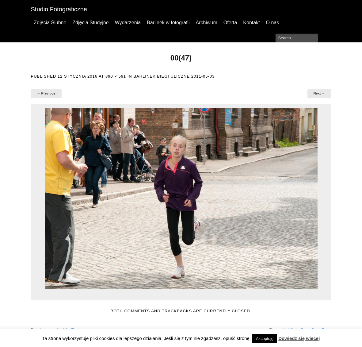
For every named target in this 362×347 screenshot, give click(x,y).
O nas (272, 22)
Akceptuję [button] (264, 338)
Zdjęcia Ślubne (50, 22)
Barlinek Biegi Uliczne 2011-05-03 (174, 76)
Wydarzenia (128, 22)
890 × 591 (115, 76)
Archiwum (206, 22)
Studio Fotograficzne (59, 9)
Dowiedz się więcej (299, 338)
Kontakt (251, 22)
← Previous (46, 93)
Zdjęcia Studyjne (90, 22)
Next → (319, 93)
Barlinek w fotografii (168, 22)
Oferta (230, 22)
